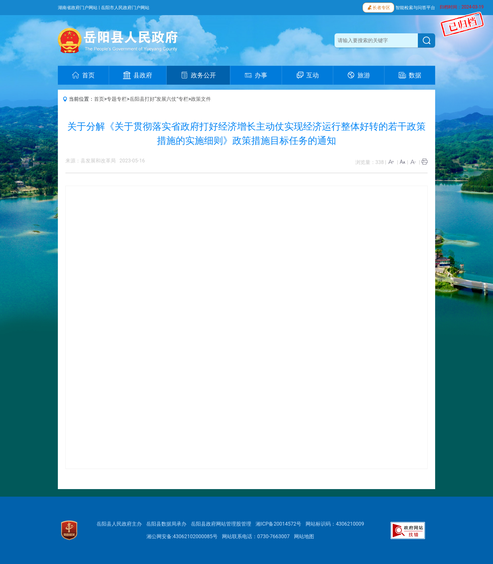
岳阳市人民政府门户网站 (125, 7)
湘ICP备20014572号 (278, 524)
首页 (99, 99)
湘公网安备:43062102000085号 (182, 536)
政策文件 (201, 99)
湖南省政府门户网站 (77, 7)
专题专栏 (117, 99)
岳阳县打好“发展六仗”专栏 (159, 99)
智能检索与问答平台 (415, 7)
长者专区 (378, 7)
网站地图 (304, 536)
